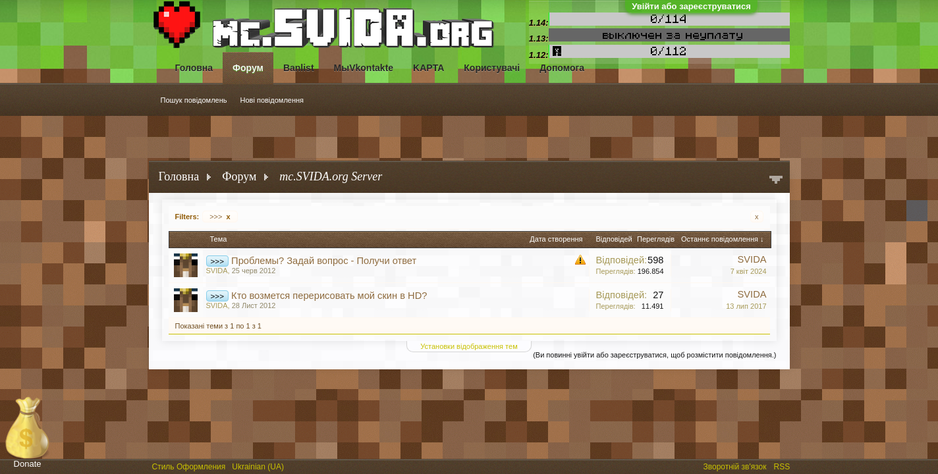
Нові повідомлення (272, 100)
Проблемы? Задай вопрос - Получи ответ (323, 260)
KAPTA (428, 68)
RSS (783, 465)
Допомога (561, 68)
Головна (194, 68)
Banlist (298, 68)
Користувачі (492, 68)
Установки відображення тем (468, 346)
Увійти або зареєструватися (691, 6)
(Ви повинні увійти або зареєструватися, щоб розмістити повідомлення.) (654, 355)
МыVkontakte (364, 68)
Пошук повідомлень (194, 100)
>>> (219, 217)
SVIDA (217, 271)
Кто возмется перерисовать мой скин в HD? (329, 295)
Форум (248, 68)
